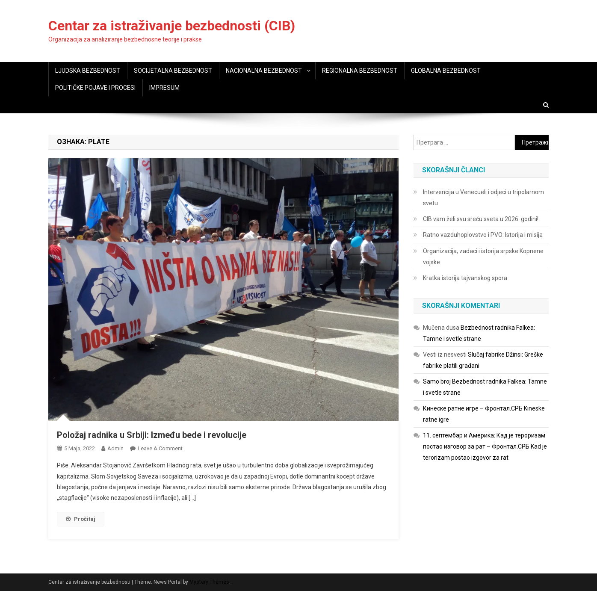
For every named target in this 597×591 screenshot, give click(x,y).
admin (115, 448)
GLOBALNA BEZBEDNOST (446, 70)
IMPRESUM (164, 87)
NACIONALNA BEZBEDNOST (264, 70)
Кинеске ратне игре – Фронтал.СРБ (473, 408)
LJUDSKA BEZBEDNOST (87, 70)
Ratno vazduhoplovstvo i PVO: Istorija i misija (483, 234)
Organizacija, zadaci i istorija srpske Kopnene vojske (483, 257)
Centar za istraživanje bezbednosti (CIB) (171, 26)
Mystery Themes (209, 582)
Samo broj (437, 381)
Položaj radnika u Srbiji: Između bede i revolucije (151, 435)
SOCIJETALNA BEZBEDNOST (173, 70)
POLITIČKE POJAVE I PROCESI (95, 87)
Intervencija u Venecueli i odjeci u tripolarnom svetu (483, 198)
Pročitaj (80, 519)
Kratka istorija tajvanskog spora (465, 278)
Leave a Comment (160, 448)
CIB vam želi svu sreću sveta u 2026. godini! (480, 219)
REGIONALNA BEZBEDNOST (359, 70)
